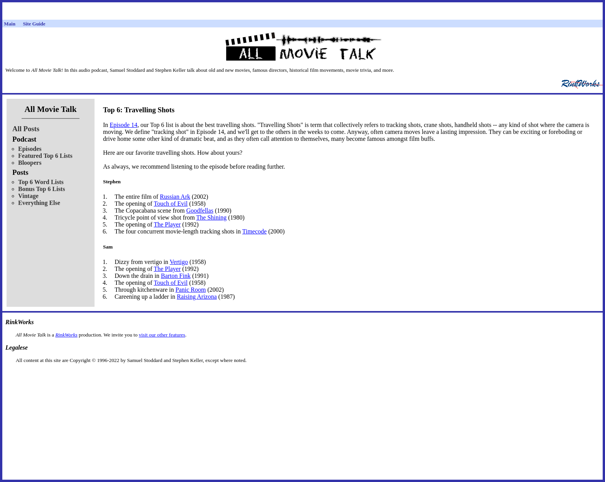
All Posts (25, 129)
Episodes (29, 148)
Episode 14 (123, 125)
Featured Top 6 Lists (45, 155)
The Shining (211, 217)
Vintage (28, 196)
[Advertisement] (302, 376)
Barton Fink (176, 275)
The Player (167, 224)
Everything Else (39, 203)
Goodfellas (199, 210)
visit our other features (162, 335)
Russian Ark (175, 196)
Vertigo (179, 262)
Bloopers (29, 162)
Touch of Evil (171, 203)
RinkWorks (66, 335)
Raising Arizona (197, 296)
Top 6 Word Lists (41, 182)
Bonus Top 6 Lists (41, 189)
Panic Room (191, 289)
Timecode (254, 231)
